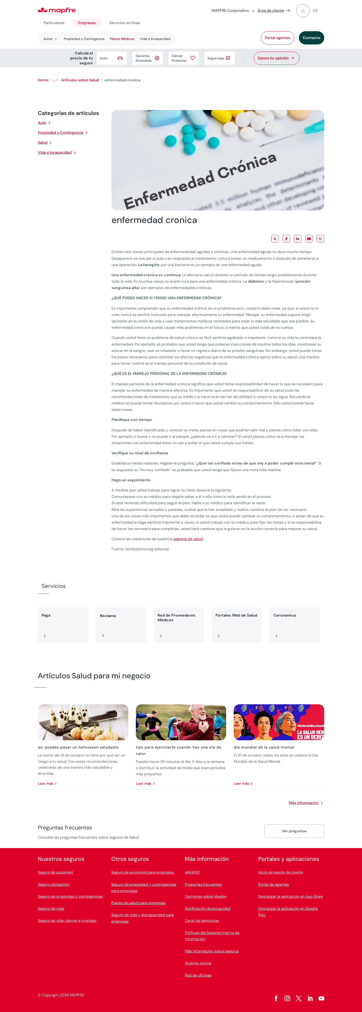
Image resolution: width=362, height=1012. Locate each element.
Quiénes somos (198, 963)
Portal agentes (277, 37)
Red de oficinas (198, 975)
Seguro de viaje (51, 908)
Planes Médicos (122, 39)
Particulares (54, 22)
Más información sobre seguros (212, 951)
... (54, 80)
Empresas (87, 22)
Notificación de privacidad (208, 908)
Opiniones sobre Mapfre (205, 896)
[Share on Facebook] (286, 238)
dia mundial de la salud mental (264, 747)
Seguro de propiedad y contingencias (70, 896)
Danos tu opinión (273, 58)
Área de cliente (271, 10)
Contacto (311, 37)
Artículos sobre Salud (80, 80)
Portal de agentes (273, 884)
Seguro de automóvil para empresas (142, 872)
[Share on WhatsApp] (320, 238)
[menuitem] (318, 11)
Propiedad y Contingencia (84, 39)
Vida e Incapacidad (155, 39)
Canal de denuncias (202, 920)
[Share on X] (275, 238)
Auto (42, 122)
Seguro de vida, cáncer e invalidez (67, 920)
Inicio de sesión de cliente (280, 872)
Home (43, 80)
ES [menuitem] (315, 10)
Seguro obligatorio (53, 884)
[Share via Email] (309, 238)
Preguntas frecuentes (203, 884)
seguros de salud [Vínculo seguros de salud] (188, 538)
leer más (45, 783)
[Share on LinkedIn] (298, 238)
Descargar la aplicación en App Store (290, 896)
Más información (304, 802)
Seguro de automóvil (55, 872)
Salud (42, 142)
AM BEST (192, 872)
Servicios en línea (124, 22)
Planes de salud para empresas (138, 902)
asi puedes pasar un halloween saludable (78, 747)
